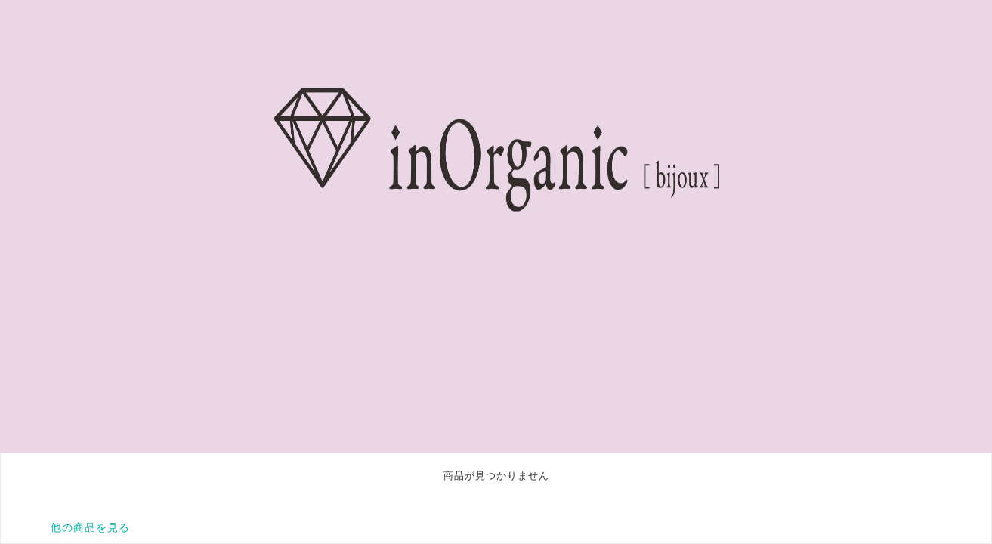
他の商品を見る (90, 527)
